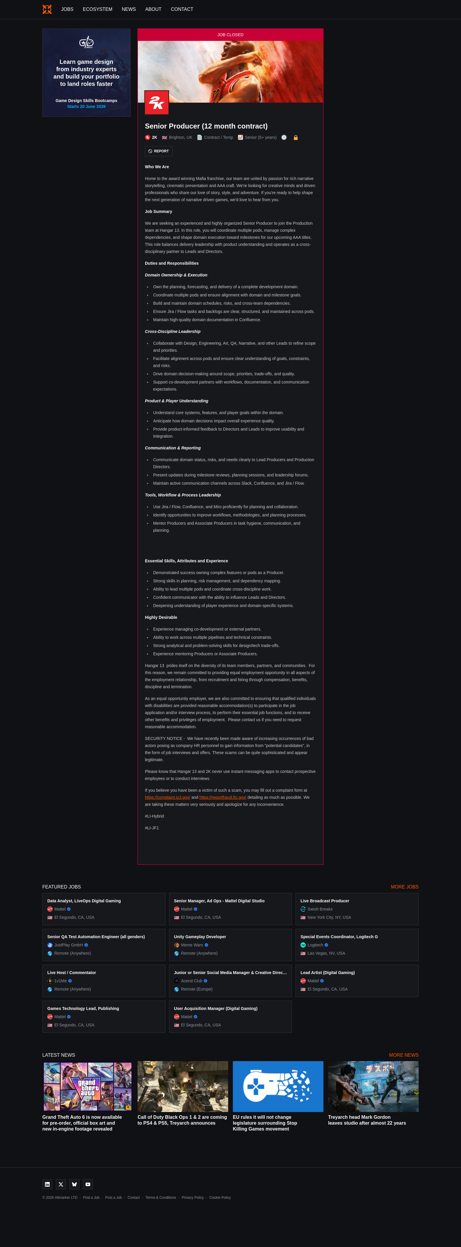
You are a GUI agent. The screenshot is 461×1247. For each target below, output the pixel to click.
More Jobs (405, 886)
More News (404, 1055)
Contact (182, 9)
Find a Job (91, 1198)
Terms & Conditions (161, 1198)
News (129, 9)
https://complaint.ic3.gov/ (167, 797)
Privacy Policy (193, 1198)
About (153, 9)
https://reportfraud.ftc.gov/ (222, 797)
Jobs (67, 9)
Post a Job (113, 1198)
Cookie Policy (220, 1198)
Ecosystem (97, 9)
